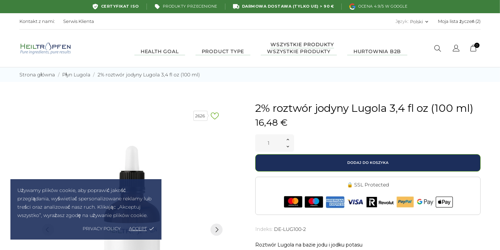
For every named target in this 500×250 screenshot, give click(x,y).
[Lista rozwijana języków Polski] (420, 21)
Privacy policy (101, 228)
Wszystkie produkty (301, 48)
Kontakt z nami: (37, 21)
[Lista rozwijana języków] (456, 49)
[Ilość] (268, 143)
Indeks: (264, 227)
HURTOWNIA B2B (377, 51)
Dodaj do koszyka (368, 160)
